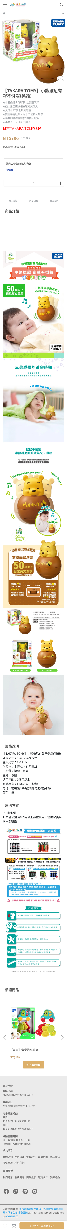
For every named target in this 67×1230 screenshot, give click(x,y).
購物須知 (8, 1157)
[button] (62, 1037)
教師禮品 (55, 1177)
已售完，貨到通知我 (42, 1226)
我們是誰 (8, 1177)
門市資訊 (19, 1157)
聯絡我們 (19, 1162)
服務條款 (8, 1162)
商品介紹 (13, 200)
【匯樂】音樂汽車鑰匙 (24, 1049)
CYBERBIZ (12, 1216)
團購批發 (31, 1177)
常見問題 (43, 1157)
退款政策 (31, 1157)
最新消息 (19, 1177)
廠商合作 (43, 1177)
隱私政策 (55, 1157)
